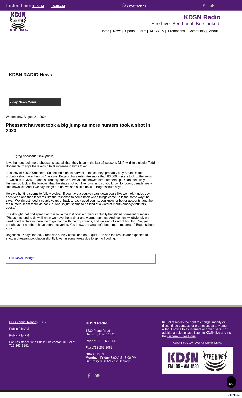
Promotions (177, 31)
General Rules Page (181, 336)
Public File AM (19, 328)
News (118, 31)
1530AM (58, 6)
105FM (38, 6)
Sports (130, 31)
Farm (143, 31)
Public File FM (19, 335)
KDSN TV (158, 31)
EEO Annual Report (23, 322)
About (214, 31)
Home (105, 31)
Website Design (220, 395)
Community (198, 31)
